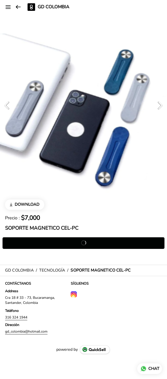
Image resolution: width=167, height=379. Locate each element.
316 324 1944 (16, 317)
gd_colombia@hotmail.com (26, 331)
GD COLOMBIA (53, 7)
